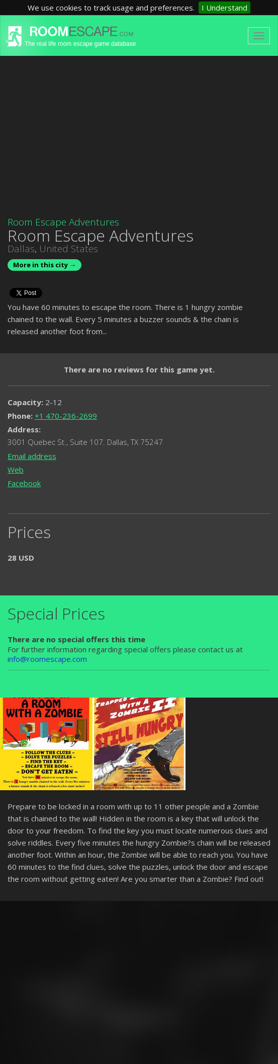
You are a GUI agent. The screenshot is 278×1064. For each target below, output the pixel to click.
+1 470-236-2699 (66, 416)
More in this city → (44, 264)
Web (16, 470)
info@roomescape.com (47, 659)
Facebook (24, 483)
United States (68, 248)
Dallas (21, 248)
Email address (32, 456)
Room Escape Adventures (63, 222)
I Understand (224, 8)
